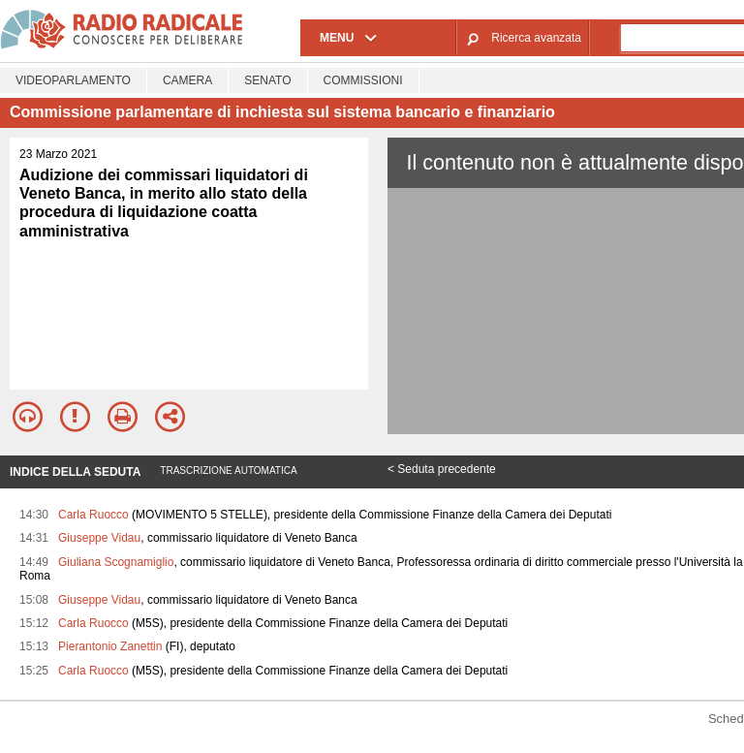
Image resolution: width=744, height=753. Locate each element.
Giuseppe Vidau (99, 538)
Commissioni (363, 80)
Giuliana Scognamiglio (115, 562)
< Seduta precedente (442, 469)
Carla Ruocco (93, 514)
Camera (187, 80)
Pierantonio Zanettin (110, 646)
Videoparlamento (73, 80)
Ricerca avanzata (536, 38)
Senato (267, 80)
